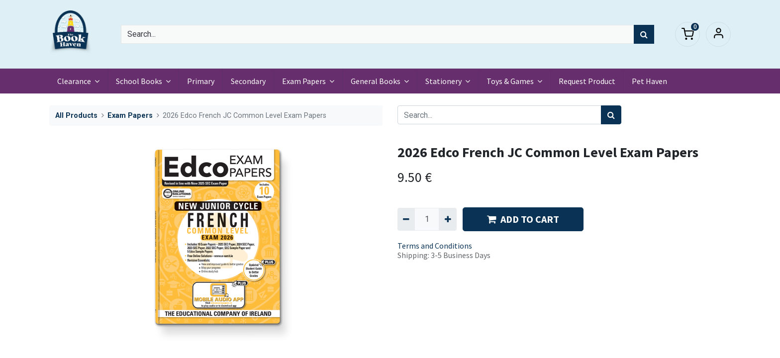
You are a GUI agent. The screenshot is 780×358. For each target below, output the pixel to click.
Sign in (718, 34)
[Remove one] (406, 219)
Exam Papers (130, 115)
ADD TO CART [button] (523, 219)
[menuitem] (200, 81)
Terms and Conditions (434, 246)
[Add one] (447, 219)
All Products (76, 115)
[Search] (644, 34)
